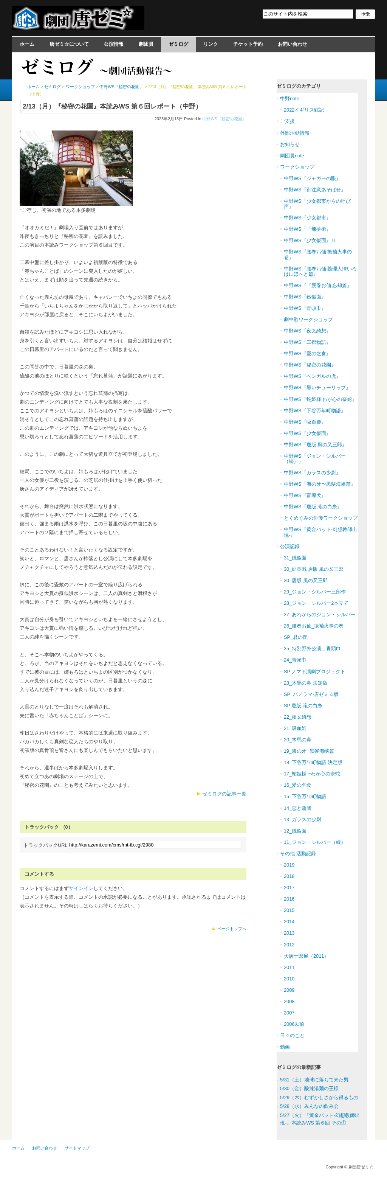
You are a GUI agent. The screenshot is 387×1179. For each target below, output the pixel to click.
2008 (289, 1001)
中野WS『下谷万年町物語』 (315, 410)
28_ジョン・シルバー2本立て (316, 603)
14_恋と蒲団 (297, 808)
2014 (289, 921)
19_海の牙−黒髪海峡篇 (309, 751)
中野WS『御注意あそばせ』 (315, 190)
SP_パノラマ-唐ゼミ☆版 (311, 694)
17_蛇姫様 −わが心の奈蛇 (312, 774)
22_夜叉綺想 (297, 717)
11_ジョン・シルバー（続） (315, 842)
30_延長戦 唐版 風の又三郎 (314, 569)
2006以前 (294, 1024)
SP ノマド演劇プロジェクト (314, 671)
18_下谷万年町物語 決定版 (313, 762)
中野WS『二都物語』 (307, 342)
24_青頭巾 (295, 660)
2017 (289, 887)
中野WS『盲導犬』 (305, 495)
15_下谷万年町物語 (305, 796)
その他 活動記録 (298, 853)
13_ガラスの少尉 (302, 819)
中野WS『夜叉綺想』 (307, 331)
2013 (289, 933)
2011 (289, 967)
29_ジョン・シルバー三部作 (315, 592)
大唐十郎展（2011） (306, 956)
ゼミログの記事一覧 (224, 794)
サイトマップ (77, 1148)
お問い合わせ (292, 44)
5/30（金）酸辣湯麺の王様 (309, 1088)
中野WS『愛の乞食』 (307, 353)
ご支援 (287, 121)
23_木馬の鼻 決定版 (306, 683)
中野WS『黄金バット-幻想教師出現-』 (320, 532)
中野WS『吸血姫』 (305, 422)
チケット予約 (248, 44)
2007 (289, 1013)
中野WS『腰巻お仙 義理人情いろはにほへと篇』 (320, 271)
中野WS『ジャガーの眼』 (312, 178)
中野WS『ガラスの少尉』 (312, 472)
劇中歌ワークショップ (308, 319)
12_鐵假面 (295, 831)
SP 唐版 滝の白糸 (303, 705)
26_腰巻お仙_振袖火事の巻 (314, 626)
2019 (289, 865)
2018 (289, 876)
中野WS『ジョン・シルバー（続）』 (315, 458)
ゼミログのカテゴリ (299, 86)
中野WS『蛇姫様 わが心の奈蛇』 (320, 399)
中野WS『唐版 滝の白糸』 (313, 507)
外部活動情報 (295, 133)
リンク (210, 44)
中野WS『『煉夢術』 (307, 229)
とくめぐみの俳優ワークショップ (321, 518)
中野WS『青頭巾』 (305, 308)
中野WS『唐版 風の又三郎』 (315, 444)
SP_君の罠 (296, 637)
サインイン (81, 888)
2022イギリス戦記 (304, 110)
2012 (289, 945)
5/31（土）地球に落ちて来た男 (314, 1080)
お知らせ (290, 144)
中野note (289, 98)
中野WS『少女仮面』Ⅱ (310, 240)
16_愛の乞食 (297, 785)
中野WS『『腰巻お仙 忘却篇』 (318, 285)
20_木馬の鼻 (297, 740)
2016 (289, 899)
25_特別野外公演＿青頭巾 (312, 648)
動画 (285, 1047)
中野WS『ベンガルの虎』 (312, 376)
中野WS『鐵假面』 (305, 297)
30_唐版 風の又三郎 (306, 580)
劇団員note (292, 155)
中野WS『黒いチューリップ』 (317, 387)
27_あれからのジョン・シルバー (320, 614)
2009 (289, 990)
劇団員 (146, 44)
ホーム (27, 44)
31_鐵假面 (295, 558)
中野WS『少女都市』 (307, 218)
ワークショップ (80, 86)
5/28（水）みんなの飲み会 (309, 1106)
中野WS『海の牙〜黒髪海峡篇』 (320, 484)
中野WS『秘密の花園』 (224, 119)
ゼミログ (178, 44)
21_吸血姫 (295, 728)
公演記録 (290, 546)
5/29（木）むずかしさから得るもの (319, 1097)
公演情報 (114, 44)
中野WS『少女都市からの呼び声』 (317, 203)
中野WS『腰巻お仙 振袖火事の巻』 (318, 254)
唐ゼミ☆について (69, 44)
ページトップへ (231, 928)
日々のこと (292, 1035)
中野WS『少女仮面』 (307, 433)
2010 (289, 979)
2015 (289, 910)
